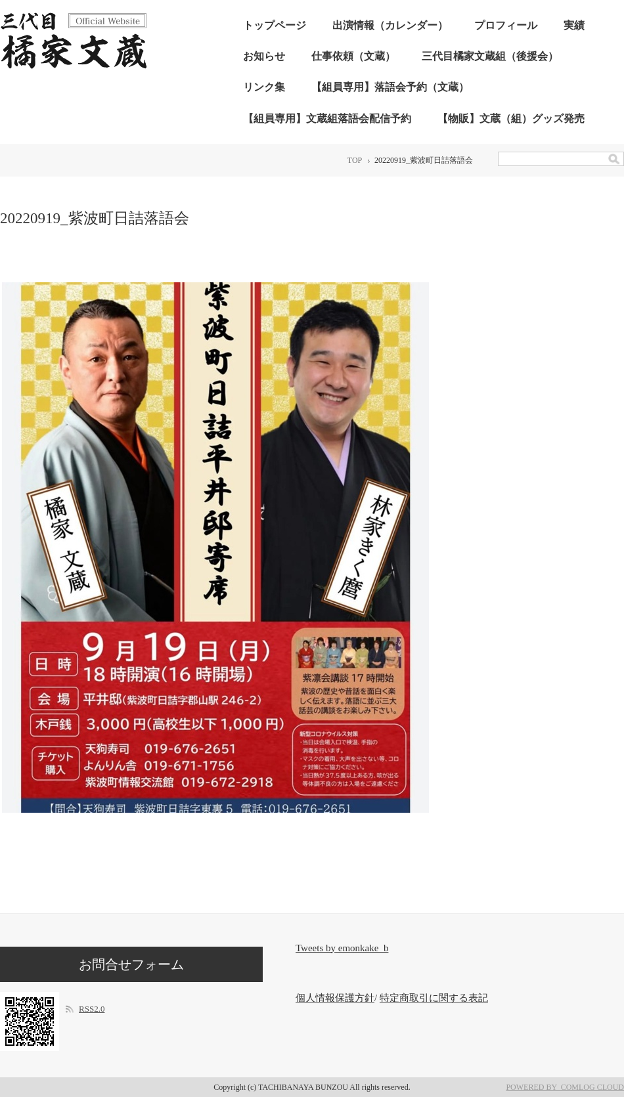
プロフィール (505, 25)
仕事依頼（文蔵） (353, 56)
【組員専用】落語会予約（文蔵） (390, 87)
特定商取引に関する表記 (434, 998)
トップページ (274, 25)
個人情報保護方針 (335, 998)
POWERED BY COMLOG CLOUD (565, 1087)
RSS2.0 (91, 1009)
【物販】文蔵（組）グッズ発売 (511, 118)
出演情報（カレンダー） (390, 25)
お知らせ (264, 56)
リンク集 (264, 87)
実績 (574, 25)
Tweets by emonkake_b (342, 948)
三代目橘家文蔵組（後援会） (490, 56)
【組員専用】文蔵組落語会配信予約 (327, 118)
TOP (354, 160)
